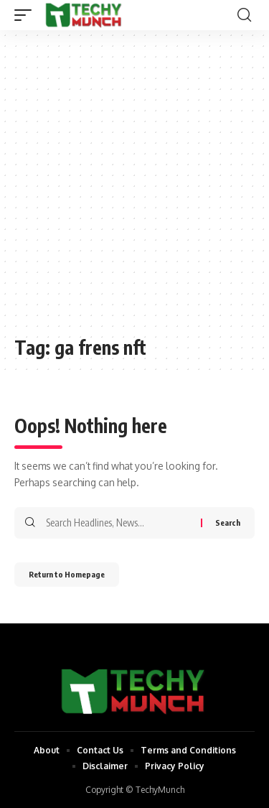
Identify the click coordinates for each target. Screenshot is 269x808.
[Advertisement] (134, 190)
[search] (244, 15)
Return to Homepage (67, 574)
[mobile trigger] (26, 15)
